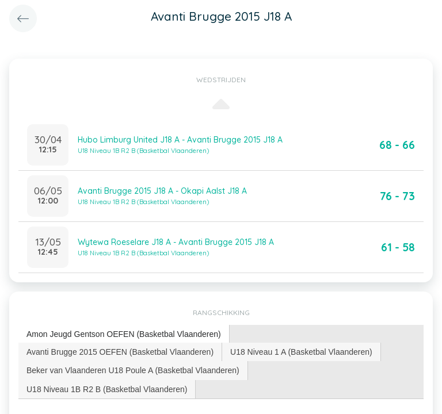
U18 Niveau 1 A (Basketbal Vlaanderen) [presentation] (301, 351)
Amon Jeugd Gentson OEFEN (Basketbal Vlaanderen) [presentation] (123, 334)
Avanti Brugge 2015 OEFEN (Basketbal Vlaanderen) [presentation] (120, 351)
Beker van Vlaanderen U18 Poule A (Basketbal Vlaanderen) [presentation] (132, 370)
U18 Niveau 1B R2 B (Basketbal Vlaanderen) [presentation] (106, 389)
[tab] (124, 334)
